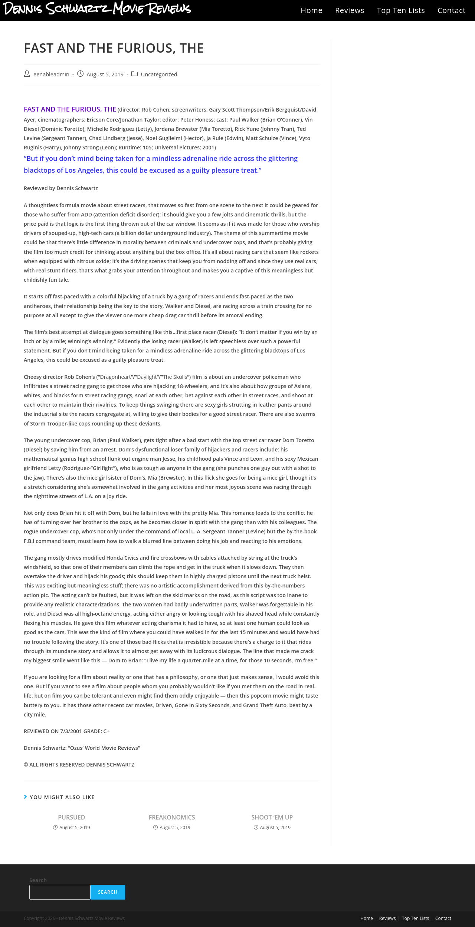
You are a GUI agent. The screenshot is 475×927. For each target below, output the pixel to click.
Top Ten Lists (401, 10)
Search (38, 880)
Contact (452, 10)
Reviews (349, 10)
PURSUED (71, 817)
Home (311, 10)
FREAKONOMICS (172, 817)
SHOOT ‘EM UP (272, 817)
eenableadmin (51, 74)
